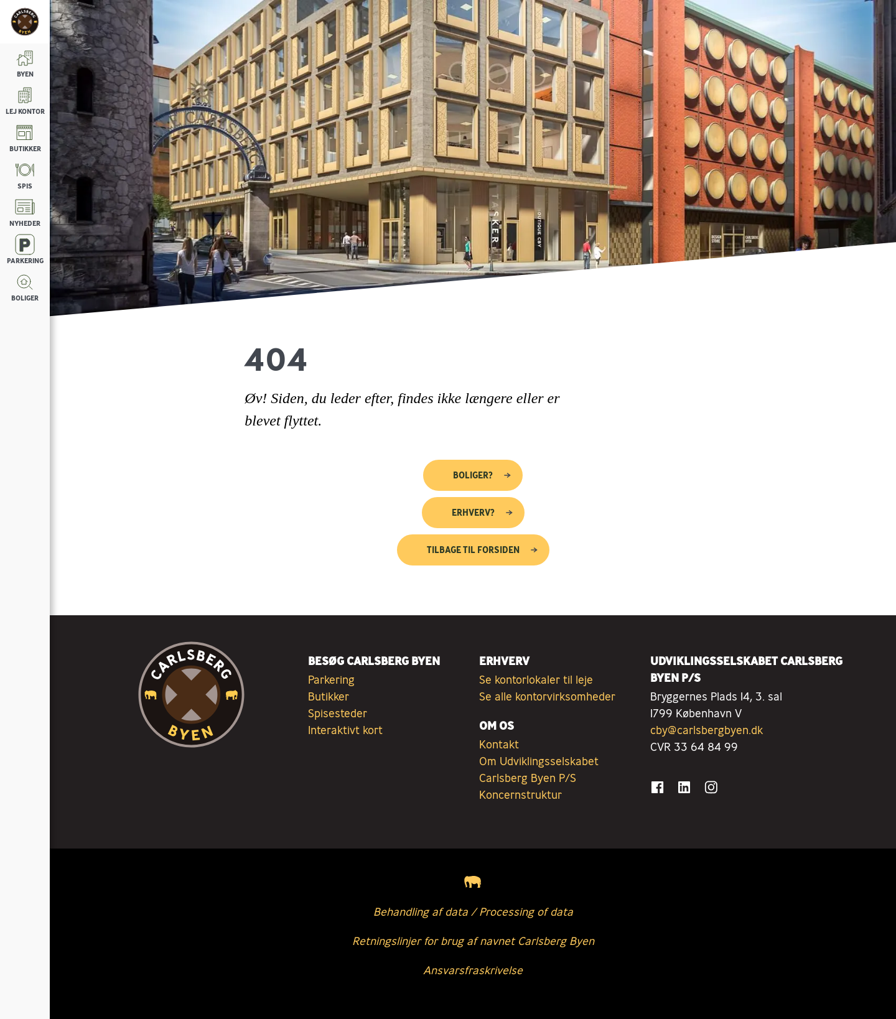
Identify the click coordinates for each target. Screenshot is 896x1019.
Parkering (331, 679)
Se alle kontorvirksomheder (547, 696)
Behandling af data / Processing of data (473, 911)
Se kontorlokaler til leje (536, 679)
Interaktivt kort (345, 730)
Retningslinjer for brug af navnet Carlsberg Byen (473, 940)
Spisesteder (337, 713)
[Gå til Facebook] (657, 787)
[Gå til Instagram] (711, 787)
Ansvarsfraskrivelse (473, 970)
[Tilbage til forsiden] (25, 21)
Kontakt (499, 744)
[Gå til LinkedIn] (684, 787)
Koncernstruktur (520, 794)
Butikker (328, 696)
